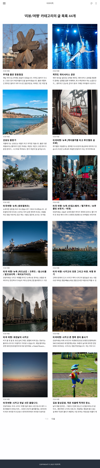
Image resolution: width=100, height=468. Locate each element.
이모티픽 (50, 3)
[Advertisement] (50, 441)
